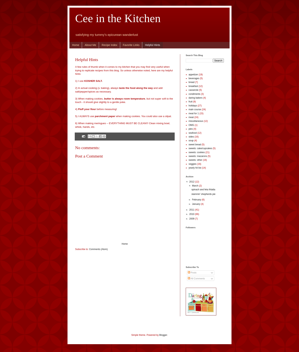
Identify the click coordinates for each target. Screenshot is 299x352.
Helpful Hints (152, 45)
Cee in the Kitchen (118, 18)
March (195, 185)
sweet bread (195, 144)
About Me (90, 45)
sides (191, 136)
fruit (190, 101)
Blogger (163, 335)
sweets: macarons (198, 156)
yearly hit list (195, 167)
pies (191, 129)
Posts (192, 272)
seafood (193, 133)
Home (75, 45)
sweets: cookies (197, 152)
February (197, 199)
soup (191, 140)
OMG (191, 125)
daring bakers (196, 97)
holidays (193, 105)
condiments (194, 94)
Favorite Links (131, 45)
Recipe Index (109, 45)
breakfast (193, 86)
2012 (192, 181)
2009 (192, 218)
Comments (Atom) (98, 249)
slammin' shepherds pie (203, 194)
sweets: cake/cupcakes (200, 148)
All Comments (196, 278)
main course (195, 109)
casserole (193, 90)
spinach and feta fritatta (203, 189)
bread (192, 82)
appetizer (193, 74)
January (196, 204)
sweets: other (195, 160)
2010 (192, 214)
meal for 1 (194, 113)
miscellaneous (196, 121)
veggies (192, 164)
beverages (194, 78)
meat (191, 117)
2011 (192, 209)
